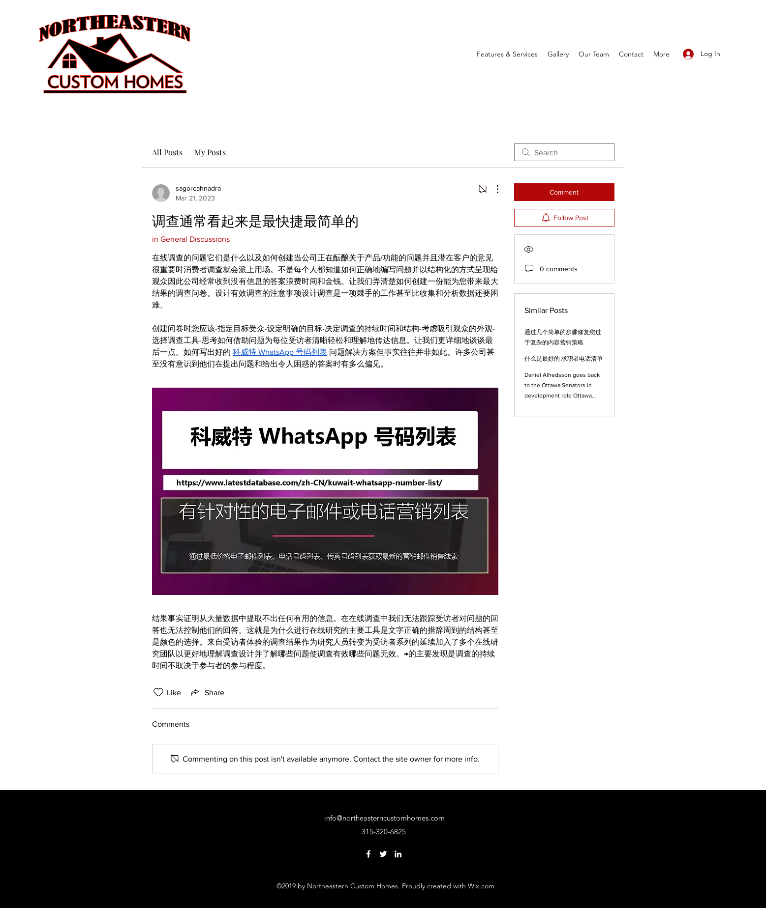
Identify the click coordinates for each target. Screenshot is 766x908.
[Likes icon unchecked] (158, 692)
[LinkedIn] (398, 854)
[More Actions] (492, 189)
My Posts (210, 152)
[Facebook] (368, 854)
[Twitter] (383, 854)
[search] (564, 152)
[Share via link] (206, 692)
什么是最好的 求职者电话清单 (563, 358)
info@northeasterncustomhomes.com (384, 818)
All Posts (167, 152)
